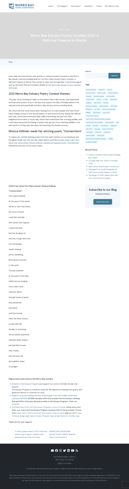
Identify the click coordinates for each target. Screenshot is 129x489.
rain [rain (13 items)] (117, 122)
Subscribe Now (102, 202)
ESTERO (15, 404)
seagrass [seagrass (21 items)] (113, 126)
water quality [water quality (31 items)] (90, 135)
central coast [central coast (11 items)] (90, 93)
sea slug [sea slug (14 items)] (97, 129)
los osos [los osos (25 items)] (97, 109)
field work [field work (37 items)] (114, 106)
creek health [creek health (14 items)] (90, 99)
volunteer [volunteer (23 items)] (98, 132)
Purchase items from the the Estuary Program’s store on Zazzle (38, 407)
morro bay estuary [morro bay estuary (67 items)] (92, 116)
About (50, 6)
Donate (99, 6)
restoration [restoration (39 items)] (104, 126)
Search (88, 71)
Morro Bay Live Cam (112, 6)
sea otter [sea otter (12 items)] (89, 129)
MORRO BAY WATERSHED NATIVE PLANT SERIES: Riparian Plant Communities (62, 434)
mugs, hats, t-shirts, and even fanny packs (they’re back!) (40, 413)
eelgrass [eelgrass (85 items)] (89, 103)
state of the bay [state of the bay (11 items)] (107, 129)
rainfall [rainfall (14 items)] (88, 126)
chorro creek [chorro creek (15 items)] (101, 93)
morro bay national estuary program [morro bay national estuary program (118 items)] (98, 119)
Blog (10, 62)
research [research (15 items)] (95, 126)
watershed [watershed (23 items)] (100, 135)
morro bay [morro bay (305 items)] (106, 112)
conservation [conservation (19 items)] (110, 96)
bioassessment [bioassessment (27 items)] (91, 90)
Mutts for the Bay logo (70, 416)
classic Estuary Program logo (41, 416)
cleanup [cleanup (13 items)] (88, 96)
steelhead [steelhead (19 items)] (89, 132)
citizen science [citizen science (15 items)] (113, 93)
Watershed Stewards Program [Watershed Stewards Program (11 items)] (96, 139)
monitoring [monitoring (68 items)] (96, 112)
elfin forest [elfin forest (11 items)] (97, 103)
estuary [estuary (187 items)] (105, 103)
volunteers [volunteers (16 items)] (107, 132)
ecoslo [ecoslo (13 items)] (105, 99)
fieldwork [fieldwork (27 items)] (89, 109)
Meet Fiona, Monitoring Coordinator (103, 166)
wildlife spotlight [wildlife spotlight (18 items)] (91, 142)
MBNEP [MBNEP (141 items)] (88, 112)
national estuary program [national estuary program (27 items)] (94, 122)
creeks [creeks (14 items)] (99, 99)
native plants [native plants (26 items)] (109, 122)
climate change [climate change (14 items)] (99, 96)
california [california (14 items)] (101, 90)
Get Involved (75, 6)
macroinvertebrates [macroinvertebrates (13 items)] (108, 109)
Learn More (88, 6)
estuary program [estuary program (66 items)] (91, 106)
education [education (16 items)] (113, 99)
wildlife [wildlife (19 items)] (110, 139)
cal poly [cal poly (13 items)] (109, 90)
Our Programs (62, 6)
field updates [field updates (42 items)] (104, 106)
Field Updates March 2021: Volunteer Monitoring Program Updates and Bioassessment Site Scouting (31, 434)
